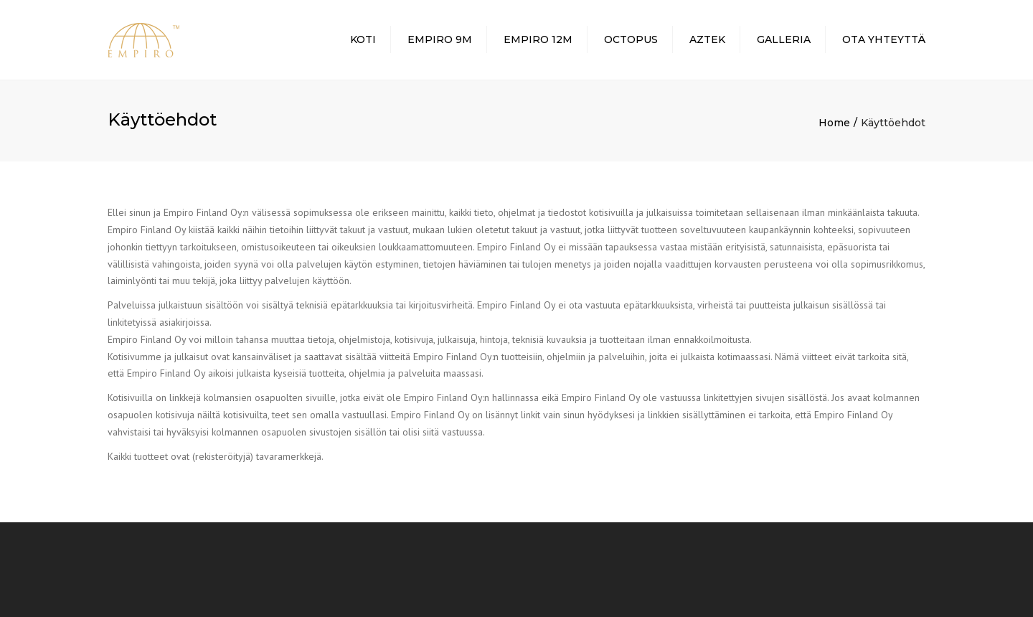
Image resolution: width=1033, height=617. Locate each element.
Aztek (707, 39)
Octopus (631, 39)
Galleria (784, 39)
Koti (363, 39)
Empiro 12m (538, 39)
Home (834, 122)
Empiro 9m (439, 39)
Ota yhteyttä (883, 39)
